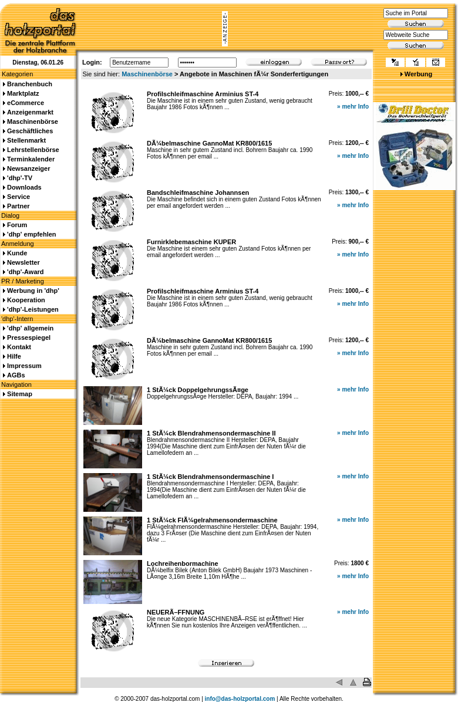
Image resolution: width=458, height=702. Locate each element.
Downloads (24, 187)
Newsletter (23, 262)
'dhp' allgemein (30, 328)
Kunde (17, 252)
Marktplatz (23, 93)
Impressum (24, 365)
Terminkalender (31, 159)
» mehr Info (353, 106)
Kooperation (26, 299)
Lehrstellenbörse (33, 149)
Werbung (418, 73)
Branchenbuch (29, 83)
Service (18, 196)
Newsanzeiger (28, 168)
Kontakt (19, 346)
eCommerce (25, 102)
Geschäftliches (30, 130)
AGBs (16, 375)
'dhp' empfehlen (31, 234)
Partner (18, 206)
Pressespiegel (28, 337)
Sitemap (19, 393)
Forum (17, 224)
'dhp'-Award (25, 271)
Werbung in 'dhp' (33, 290)
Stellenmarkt (26, 140)
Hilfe (14, 356)
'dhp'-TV (19, 177)
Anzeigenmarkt (30, 112)
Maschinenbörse (147, 73)
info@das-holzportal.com (240, 699)
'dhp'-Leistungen (33, 309)
